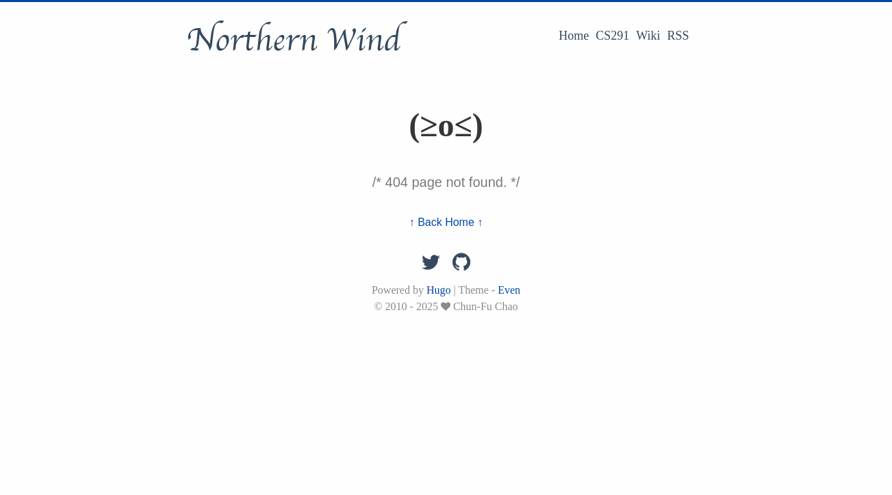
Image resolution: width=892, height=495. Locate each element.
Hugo (438, 290)
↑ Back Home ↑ (446, 222)
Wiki (648, 35)
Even (509, 290)
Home (574, 35)
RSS (678, 35)
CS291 (612, 35)
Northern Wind (293, 40)
